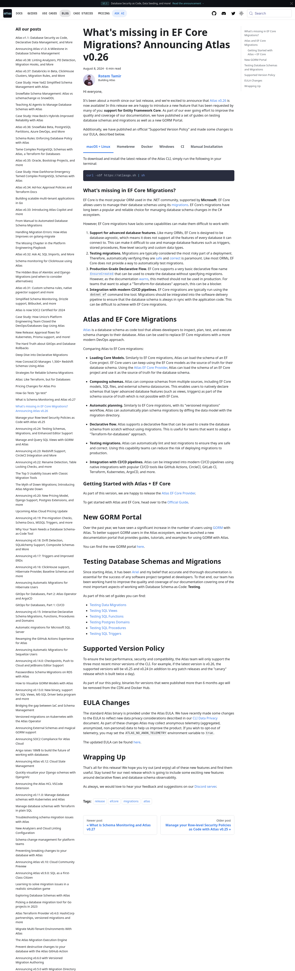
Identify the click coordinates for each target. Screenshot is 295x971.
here (140, 546)
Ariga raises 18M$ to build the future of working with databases (43, 752)
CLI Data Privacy (205, 718)
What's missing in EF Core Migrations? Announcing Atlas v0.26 (42, 408)
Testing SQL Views (103, 610)
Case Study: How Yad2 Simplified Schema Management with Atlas (44, 84)
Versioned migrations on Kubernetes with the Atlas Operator (44, 719)
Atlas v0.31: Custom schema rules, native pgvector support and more (44, 290)
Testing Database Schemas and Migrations (260, 67)
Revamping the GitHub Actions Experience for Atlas (45, 641)
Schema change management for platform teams (45, 842)
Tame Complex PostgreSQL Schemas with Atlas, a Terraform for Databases (44, 151)
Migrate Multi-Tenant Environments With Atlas (44, 931)
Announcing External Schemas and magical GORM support (45, 730)
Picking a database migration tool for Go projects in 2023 (43, 904)
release (100, 801)
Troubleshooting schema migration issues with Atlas (44, 819)
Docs (19, 13)
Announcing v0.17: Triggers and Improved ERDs (45, 558)
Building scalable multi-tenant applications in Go (45, 200)
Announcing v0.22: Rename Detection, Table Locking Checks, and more (46, 464)
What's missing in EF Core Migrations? (260, 33)
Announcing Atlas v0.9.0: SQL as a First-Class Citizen (43, 875)
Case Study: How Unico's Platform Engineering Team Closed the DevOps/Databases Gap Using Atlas (40, 321)
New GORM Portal (255, 60)
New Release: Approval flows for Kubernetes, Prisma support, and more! (43, 334)
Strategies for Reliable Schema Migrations (44, 373)
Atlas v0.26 (218, 100)
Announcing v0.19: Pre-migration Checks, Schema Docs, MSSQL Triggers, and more (44, 520)
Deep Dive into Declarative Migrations (42, 355)
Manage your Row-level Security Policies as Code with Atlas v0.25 (45, 420)
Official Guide (177, 502)
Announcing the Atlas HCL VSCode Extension (39, 786)
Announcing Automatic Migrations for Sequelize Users (42, 652)
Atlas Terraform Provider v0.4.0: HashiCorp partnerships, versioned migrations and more (45, 917)
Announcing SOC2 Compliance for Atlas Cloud (43, 741)
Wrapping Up (252, 86)
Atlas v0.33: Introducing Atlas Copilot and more (44, 212)
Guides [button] (32, 13)
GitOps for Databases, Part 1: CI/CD (40, 605)
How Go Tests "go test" (31, 393)
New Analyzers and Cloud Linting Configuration (38, 830)
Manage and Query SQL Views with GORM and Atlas (45, 442)
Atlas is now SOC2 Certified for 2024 (40, 310)
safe (159, 258)
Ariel (135, 572)
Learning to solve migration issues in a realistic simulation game (42, 886)
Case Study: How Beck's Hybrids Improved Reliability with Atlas (45, 118)
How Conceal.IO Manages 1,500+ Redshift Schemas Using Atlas (44, 364)
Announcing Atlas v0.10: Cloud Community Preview (45, 864)
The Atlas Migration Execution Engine (41, 940)
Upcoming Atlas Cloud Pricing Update (42, 511)
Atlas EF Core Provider (150, 367)
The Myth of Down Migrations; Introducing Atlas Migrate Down (45, 487)
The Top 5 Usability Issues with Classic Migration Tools (42, 475)
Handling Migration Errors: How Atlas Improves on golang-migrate (41, 234)
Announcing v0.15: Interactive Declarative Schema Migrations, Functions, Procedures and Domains (45, 616)
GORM (218, 527)
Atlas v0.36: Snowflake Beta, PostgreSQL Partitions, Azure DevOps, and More (43, 129)
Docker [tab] (147, 146)
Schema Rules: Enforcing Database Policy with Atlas (44, 140)
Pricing (103, 13)
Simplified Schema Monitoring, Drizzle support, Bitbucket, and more (42, 301)
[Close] (291, 3)
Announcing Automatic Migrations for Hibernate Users (42, 585)
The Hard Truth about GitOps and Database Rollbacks (46, 346)
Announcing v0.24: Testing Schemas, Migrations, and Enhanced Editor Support (44, 431)
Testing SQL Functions (107, 616)
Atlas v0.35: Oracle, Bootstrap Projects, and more (45, 162)
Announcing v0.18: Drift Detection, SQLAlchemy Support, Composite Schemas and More (45, 544)
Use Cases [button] (49, 13)
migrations (180, 205)
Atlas (87, 330)
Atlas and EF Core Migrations (255, 42)
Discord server (205, 786)
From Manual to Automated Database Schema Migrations (42, 223)
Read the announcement (188, 3)
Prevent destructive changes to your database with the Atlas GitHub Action (42, 949)
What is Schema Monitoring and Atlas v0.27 (45, 399)
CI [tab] (182, 146)
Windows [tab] (166, 146)
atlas (147, 801)
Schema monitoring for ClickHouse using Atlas (44, 263)
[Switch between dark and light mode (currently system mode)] (241, 13)
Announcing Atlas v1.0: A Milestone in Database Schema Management (41, 51)
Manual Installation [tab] (207, 146)
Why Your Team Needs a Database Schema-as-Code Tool (45, 531)
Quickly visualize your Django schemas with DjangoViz (46, 774)
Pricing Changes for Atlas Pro (36, 386)
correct (175, 258)
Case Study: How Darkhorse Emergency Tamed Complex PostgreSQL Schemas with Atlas (45, 176)
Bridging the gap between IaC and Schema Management (45, 708)
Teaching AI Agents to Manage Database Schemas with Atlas (43, 107)
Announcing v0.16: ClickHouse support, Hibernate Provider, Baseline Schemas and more (45, 571)
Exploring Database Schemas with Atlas (43, 895)
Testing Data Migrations (108, 605)
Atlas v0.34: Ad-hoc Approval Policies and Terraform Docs (44, 189)
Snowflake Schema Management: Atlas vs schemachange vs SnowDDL (44, 96)
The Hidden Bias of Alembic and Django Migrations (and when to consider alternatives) (43, 276)
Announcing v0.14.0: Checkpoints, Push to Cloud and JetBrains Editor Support (45, 663)
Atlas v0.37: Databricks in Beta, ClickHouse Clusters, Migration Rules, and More (45, 73)
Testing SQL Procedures (108, 628)
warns (144, 279)
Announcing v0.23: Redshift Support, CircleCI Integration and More (41, 453)
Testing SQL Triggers (105, 633)
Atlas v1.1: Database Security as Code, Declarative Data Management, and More (44, 40)
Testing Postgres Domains (110, 622)
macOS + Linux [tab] (98, 146)
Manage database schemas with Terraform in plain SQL (45, 808)
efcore (114, 801)
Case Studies (83, 13)
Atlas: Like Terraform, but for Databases (43, 379)
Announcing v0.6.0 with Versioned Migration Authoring (39, 960)
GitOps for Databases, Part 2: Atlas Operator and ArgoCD (46, 596)
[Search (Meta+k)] (269, 13)
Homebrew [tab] (126, 146)
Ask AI (119, 13)
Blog (65, 13)
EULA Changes (253, 80)
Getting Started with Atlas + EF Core (260, 52)
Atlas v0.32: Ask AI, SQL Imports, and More (45, 254)
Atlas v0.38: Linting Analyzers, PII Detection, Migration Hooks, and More (46, 62)
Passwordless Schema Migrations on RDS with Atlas (44, 674)
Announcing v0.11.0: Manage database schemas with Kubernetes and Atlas (42, 797)
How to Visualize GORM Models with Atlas (44, 683)
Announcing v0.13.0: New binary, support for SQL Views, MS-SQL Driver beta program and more (46, 694)
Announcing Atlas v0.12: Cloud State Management (40, 763)
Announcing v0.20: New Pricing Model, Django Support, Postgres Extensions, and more (45, 500)
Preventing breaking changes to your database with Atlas (41, 853)
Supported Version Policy (259, 75)
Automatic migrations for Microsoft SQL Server (43, 629)
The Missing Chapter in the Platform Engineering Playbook (40, 245)
